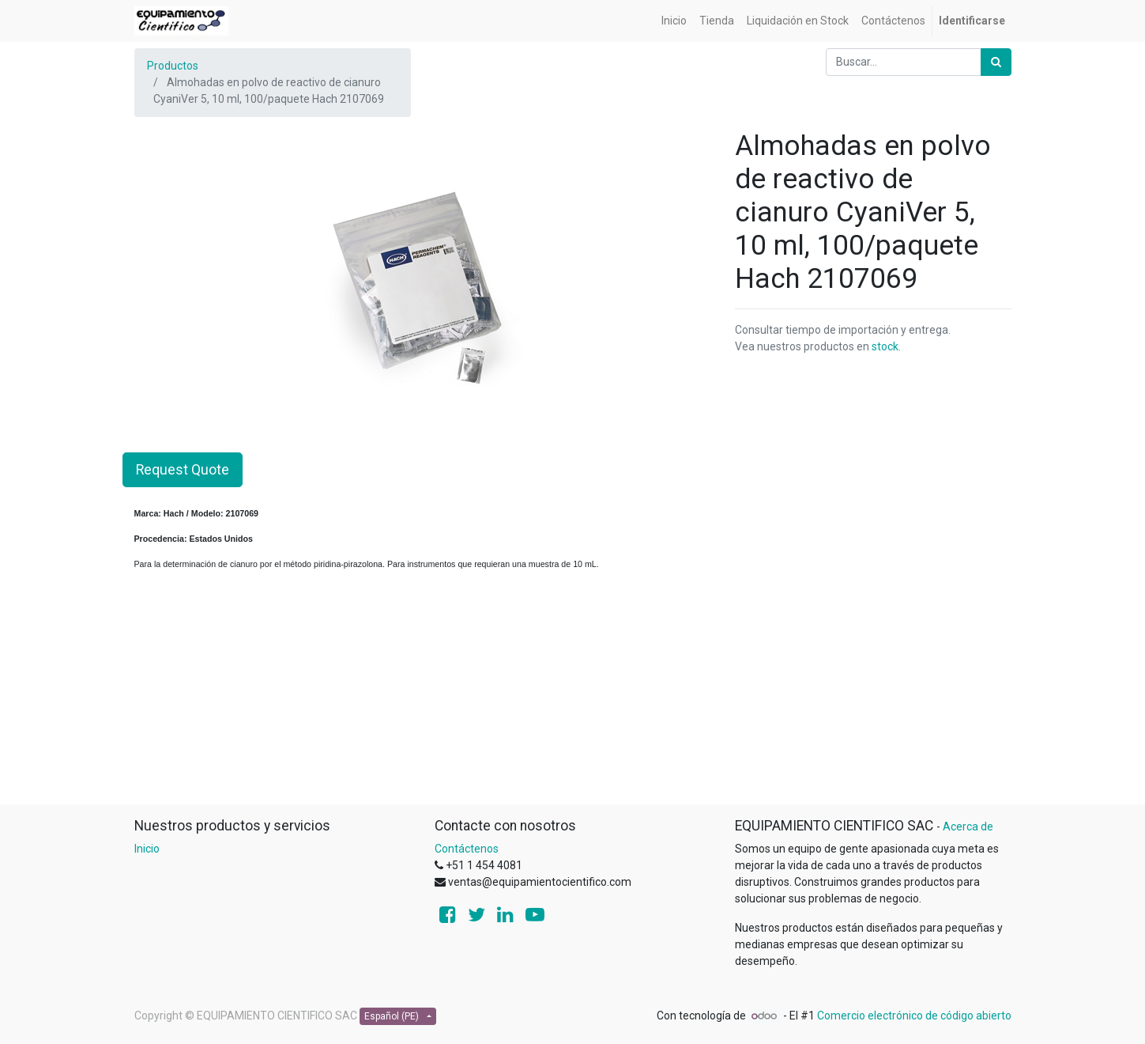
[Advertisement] (572, 693)
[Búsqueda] (996, 62)
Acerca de (968, 826)
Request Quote (182, 470)
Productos (172, 65)
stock (885, 346)
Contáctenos (467, 848)
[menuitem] (674, 21)
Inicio (147, 848)
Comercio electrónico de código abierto (914, 1015)
